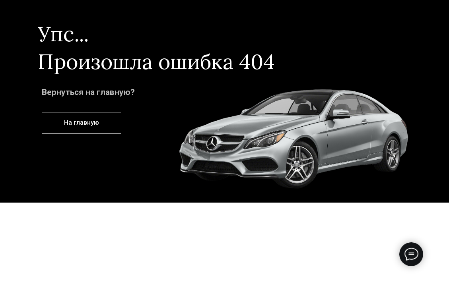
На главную (81, 122)
